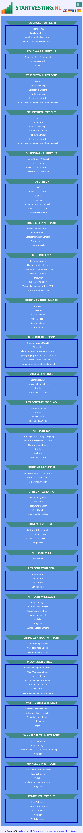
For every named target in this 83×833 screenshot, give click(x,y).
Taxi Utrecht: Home (38, 212)
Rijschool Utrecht (38, 33)
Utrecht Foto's (37, 318)
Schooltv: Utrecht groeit (38, 717)
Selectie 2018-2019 (38, 282)
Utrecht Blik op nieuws (38, 392)
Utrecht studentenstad (38, 98)
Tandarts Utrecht (37, 94)
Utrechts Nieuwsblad (37, 420)
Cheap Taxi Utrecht (38, 191)
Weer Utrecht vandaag (38, 514)
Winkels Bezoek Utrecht (38, 627)
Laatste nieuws (38, 379)
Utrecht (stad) (38, 587)
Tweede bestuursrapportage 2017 (37, 286)
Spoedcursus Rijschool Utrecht (38, 37)
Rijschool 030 (38, 28)
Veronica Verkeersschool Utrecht (38, 41)
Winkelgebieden (38, 623)
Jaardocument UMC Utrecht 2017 (38, 269)
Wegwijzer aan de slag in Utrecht (38, 693)
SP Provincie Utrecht (38, 481)
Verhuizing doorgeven (38, 652)
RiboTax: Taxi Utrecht (38, 208)
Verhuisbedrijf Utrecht (38, 643)
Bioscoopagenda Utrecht (38, 343)
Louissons (38, 310)
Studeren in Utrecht (38, 89)
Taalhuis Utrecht (38, 688)
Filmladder (38, 347)
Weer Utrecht (38, 510)
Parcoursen (38, 277)
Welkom (38, 453)
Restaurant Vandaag (38, 506)
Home (38, 195)
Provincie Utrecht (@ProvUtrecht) (37, 473)
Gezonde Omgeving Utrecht (38, 708)
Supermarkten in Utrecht (38, 171)
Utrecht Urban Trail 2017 (38, 290)
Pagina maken (39, 831)
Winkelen (38, 619)
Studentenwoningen (38, 85)
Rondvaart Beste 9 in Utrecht (38, 57)
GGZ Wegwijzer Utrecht (38, 672)
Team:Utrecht (38, 558)
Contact (74, 831)
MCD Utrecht (38, 163)
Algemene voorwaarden (58, 831)
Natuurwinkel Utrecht (38, 606)
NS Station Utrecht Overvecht (38, 204)
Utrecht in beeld (38, 323)
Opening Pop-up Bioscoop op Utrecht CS (38, 355)
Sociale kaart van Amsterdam (38, 680)
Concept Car (37, 574)
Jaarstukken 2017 (38, 273)
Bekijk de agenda (38, 261)
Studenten (38, 122)
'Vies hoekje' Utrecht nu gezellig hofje (38, 436)
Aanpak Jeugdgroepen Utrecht (38, 667)
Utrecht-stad (38, 416)
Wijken (38, 725)
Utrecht (37, 388)
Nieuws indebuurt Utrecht (38, 384)
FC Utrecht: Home (38, 534)
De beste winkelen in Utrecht (38, 769)
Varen (38, 65)
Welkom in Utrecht (38, 457)
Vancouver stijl (38, 327)
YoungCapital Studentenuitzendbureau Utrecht (38, 102)
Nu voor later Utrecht (38, 445)
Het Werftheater (37, 232)
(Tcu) (38, 187)
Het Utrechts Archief (38, 408)
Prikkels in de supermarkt (37, 167)
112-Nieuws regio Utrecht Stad (38, 440)
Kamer (38, 81)
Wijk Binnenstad (38, 721)
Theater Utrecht (38, 245)
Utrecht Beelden (38, 314)
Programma (38, 542)
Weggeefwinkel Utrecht (37, 611)
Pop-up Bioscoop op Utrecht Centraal (38, 364)
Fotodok (38, 306)
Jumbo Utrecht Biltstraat (38, 159)
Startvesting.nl (24, 831)
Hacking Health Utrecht (37, 265)
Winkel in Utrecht (38, 615)
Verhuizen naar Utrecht (37, 647)
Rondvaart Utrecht (38, 61)
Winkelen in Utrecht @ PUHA (38, 782)
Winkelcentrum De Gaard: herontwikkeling (37, 749)
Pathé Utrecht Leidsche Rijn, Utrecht (37, 359)
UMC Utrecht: (38, 582)
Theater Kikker (37, 241)
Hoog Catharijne (38, 602)
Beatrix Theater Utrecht (38, 228)
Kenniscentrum (38, 676)
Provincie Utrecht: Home (38, 477)
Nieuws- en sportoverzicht (38, 538)
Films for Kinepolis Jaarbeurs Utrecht (38, 351)
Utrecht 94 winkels (37, 810)
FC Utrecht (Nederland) (37, 530)
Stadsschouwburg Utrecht (38, 237)
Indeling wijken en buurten (38, 713)
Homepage (38, 200)
